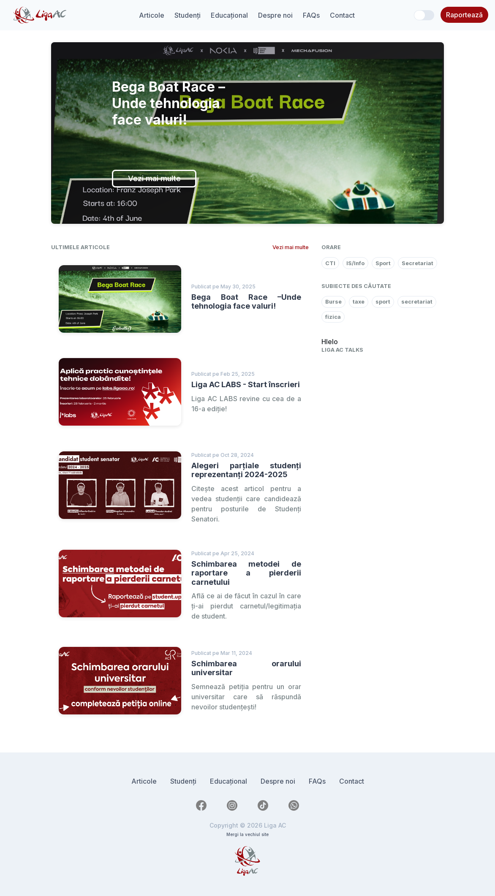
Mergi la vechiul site (247, 834)
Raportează (464, 15)
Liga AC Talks (342, 350)
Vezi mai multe (154, 178)
